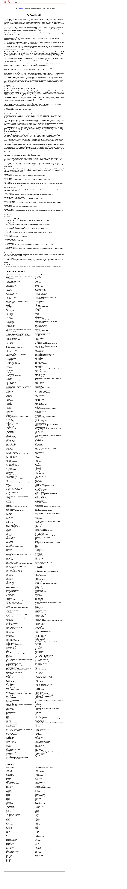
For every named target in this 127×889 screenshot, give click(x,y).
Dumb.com (20, 8)
